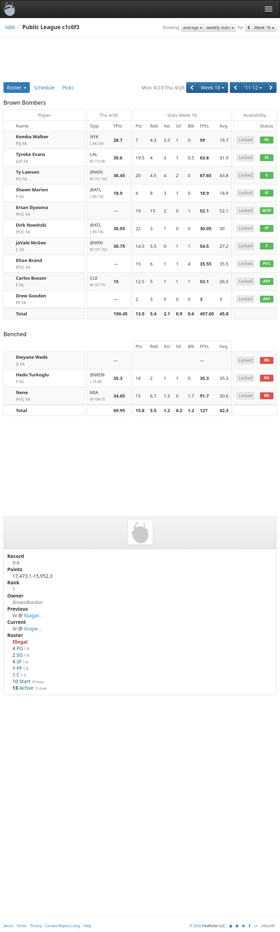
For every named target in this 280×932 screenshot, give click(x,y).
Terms (22, 925)
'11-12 (253, 87)
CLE (99, 281)
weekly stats (220, 28)
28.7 (118, 140)
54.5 (204, 246)
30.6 (118, 158)
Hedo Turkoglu (32, 375)
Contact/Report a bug (62, 925)
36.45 (119, 175)
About (8, 925)
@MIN (99, 175)
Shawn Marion (32, 189)
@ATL (99, 193)
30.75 (119, 246)
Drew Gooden (31, 296)
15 (116, 281)
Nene (22, 392)
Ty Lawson (27, 172)
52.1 (204, 211)
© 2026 (195, 925)
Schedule (44, 87)
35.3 (118, 378)
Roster (16, 87)
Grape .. (33, 628)
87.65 (205, 175)
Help (87, 925)
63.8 (204, 158)
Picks (68, 87)
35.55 (205, 264)
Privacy (36, 925)
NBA (10, 27)
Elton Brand (29, 260)
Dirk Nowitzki (31, 225)
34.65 (119, 396)
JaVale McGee (31, 242)
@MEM (99, 378)
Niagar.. (32, 615)
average (192, 28)
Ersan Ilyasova (32, 207)
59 (202, 140)
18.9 (118, 193)
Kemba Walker (32, 136)
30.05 (119, 228)
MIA (99, 396)
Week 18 (264, 28)
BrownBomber (27, 602)
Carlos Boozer (31, 278)
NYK (99, 140)
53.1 (204, 281)
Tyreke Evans (30, 154)
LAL (99, 158)
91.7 (204, 396)
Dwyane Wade (32, 357)
